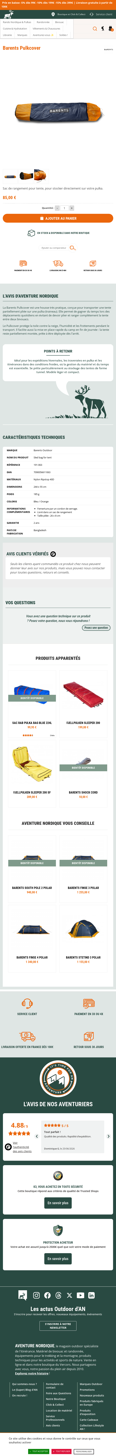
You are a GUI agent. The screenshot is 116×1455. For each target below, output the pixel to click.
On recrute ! (19, 1395)
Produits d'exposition (87, 1412)
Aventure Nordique (34, 1345)
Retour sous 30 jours (93, 270)
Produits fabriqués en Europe (91, 1402)
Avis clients (53, 1425)
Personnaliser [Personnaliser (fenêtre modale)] (84, 1452)
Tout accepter (39, 1451)
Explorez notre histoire (31, 1373)
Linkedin (91, 1295)
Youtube (80, 1295)
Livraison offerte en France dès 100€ (27, 1047)
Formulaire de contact (54, 1385)
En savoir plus (58, 1203)
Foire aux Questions (58, 1393)
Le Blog (23, 1295)
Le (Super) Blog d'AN (25, 1389)
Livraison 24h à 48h (58, 270)
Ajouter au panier (60, 218)
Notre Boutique (56, 1399)
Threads (58, 1295)
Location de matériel (59, 1410)
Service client (27, 1014)
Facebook (47, 1295)
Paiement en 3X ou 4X (23, 270)
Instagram (36, 1295)
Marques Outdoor (91, 1384)
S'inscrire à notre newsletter (58, 1325)
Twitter (69, 1295)
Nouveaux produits (92, 1395)
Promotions (87, 1389)
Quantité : (48, 208)
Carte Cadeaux (89, 1419)
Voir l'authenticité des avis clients (22, 1147)
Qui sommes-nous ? (24, 1384)
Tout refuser (61, 1451)
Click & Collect (55, 1404)
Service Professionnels (55, 1417)
